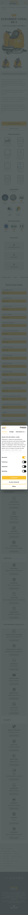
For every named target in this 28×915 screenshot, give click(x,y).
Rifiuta (14, 486)
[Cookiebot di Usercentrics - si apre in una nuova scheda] (20, 428)
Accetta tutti (14, 477)
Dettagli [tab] (11, 431)
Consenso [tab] (4, 431)
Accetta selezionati (14, 482)
